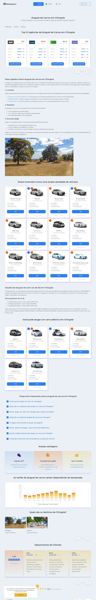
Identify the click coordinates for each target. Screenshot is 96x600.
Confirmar (21, 595)
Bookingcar (8, 26)
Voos (58, 4)
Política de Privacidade (44, 595)
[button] (88, 72)
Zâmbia (16, 26)
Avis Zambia (12, 101)
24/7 (85, 4)
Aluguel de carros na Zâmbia (17, 97)
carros (40, 4)
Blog (69, 595)
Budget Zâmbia (13, 99)
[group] (15, 519)
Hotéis (49, 4)
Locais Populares (59, 595)
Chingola (23, 26)
